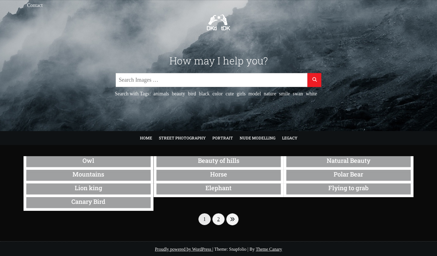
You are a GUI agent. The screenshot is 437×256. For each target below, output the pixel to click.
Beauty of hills (218, 161)
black (204, 93)
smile (284, 93)
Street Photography (182, 138)
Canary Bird (88, 201)
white (311, 93)
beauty (178, 93)
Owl (88, 161)
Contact (35, 5)
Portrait (222, 138)
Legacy (289, 138)
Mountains (88, 174)
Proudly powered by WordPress (183, 249)
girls (241, 93)
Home (146, 138)
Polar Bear (348, 174)
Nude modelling (257, 138)
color (217, 93)
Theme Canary (269, 249)
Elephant (218, 188)
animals (161, 93)
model (254, 93)
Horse (218, 174)
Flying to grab (348, 188)
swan (298, 93)
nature (270, 93)
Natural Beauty (348, 161)
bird (192, 93)
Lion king (88, 188)
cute (229, 93)
